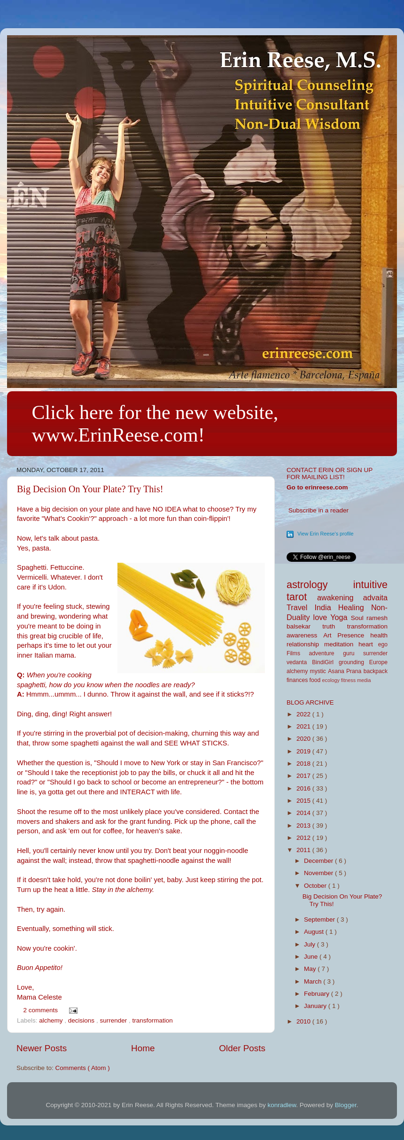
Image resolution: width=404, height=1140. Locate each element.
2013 (304, 825)
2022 (304, 714)
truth (334, 626)
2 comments (41, 1010)
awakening (340, 597)
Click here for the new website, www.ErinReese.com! (155, 424)
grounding (354, 662)
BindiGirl (325, 662)
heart (368, 644)
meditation (341, 644)
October (316, 885)
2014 (304, 812)
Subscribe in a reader (318, 510)
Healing (354, 607)
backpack (376, 671)
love (322, 617)
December (319, 860)
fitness (349, 680)
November (319, 872)
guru (353, 653)
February (317, 993)
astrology (320, 584)
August (315, 931)
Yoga (340, 617)
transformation (152, 1020)
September (320, 919)
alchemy (51, 1020)
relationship (305, 644)
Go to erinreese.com (317, 487)
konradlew (282, 1105)
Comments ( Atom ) (82, 1067)
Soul (358, 617)
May (311, 968)
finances (298, 680)
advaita (375, 597)
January (316, 1005)
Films (298, 653)
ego (383, 644)
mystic (319, 671)
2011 (304, 849)
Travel (301, 607)
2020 (304, 738)
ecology (331, 680)
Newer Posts (41, 1048)
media (364, 680)
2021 (304, 726)
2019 (304, 751)
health (379, 635)
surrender (114, 1020)
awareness (305, 635)
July (310, 944)
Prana (355, 671)
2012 (304, 837)
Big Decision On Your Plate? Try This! (90, 489)
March (313, 981)
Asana (337, 671)
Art (330, 635)
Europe (378, 662)
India (326, 607)
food (316, 680)
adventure (326, 653)
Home (143, 1048)
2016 (304, 788)
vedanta (299, 662)
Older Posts (242, 1048)
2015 (304, 800)
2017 (304, 775)
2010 (304, 1021)
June (311, 956)
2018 (304, 763)
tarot (302, 597)
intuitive (370, 584)
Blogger (346, 1105)
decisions (82, 1020)
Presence (353, 635)
